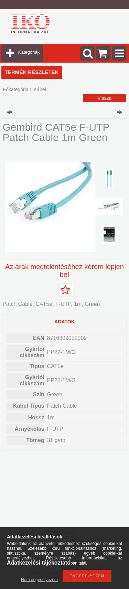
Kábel (40, 89)
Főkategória (16, 89)
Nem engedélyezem (39, 579)
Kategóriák (29, 52)
